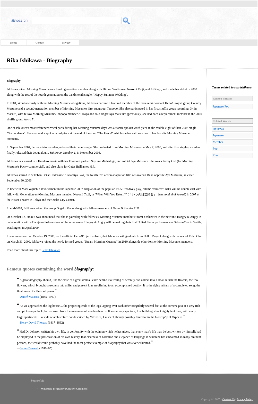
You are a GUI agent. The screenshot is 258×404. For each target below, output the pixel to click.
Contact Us (228, 399)
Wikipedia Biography (53, 388)
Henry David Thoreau (33, 322)
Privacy (66, 42)
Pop (215, 148)
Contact (40, 42)
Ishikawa (218, 129)
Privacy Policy (245, 399)
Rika (216, 155)
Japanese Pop (221, 106)
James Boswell (29, 348)
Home (13, 42)
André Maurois (29, 297)
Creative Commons (76, 388)
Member (218, 142)
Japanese (218, 135)
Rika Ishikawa (51, 250)
